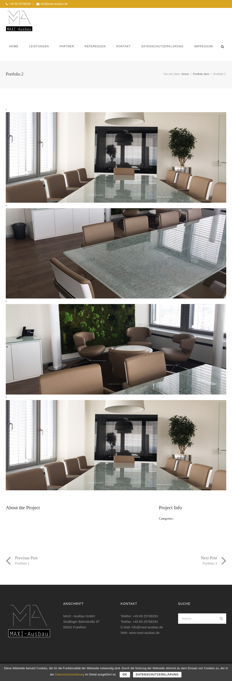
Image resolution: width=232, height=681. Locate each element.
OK (125, 674)
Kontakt (123, 46)
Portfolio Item (201, 74)
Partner (66, 46)
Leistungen (39, 46)
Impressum (203, 46)
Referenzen (95, 46)
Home (13, 46)
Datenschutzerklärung (162, 46)
